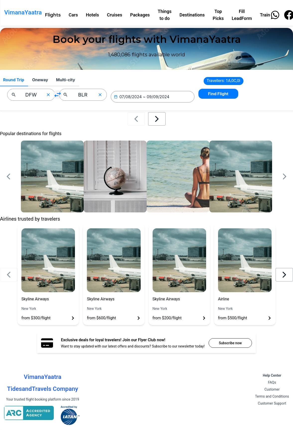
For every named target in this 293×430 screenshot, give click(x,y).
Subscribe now (230, 343)
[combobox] (31, 95)
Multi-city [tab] (65, 79)
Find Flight (218, 93)
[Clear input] (48, 95)
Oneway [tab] (40, 79)
